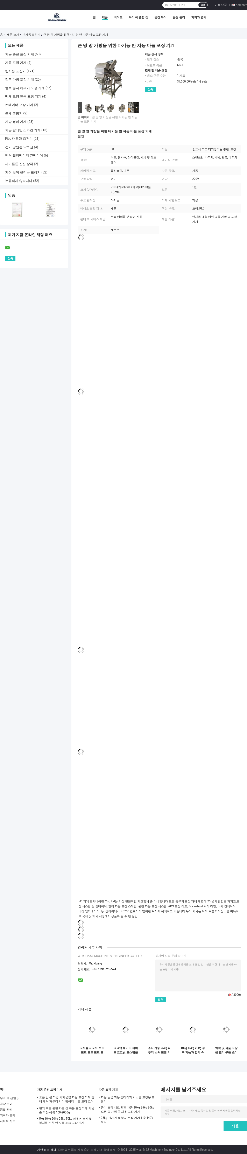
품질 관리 (179, 17)
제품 (105, 17)
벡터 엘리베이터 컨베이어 (24, 155)
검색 (202, 4)
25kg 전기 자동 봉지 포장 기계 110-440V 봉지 (127, 1120)
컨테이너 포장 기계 (19, 105)
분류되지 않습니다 (18, 181)
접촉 (150, 89)
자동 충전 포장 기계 (19, 54)
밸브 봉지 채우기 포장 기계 (25, 88)
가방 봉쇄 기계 (16, 122)
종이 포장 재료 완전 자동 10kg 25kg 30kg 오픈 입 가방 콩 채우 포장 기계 (127, 1109)
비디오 (118, 17)
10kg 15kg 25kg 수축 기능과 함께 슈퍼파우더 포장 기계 (193, 1050)
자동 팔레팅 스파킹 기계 (23, 130)
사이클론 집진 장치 (19, 164)
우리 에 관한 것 (138, 17)
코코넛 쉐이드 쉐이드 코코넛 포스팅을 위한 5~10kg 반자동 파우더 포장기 (125, 1050)
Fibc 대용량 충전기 (19, 139)
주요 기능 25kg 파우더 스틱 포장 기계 (159, 1050)
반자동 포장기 (31, 34)
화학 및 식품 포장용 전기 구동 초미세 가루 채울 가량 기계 (226, 1050)
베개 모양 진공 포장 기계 (23, 96)
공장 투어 (160, 17)
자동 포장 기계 (16, 63)
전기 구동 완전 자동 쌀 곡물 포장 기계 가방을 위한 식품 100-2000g (66, 1110)
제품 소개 (13, 34)
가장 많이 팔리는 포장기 (23, 172)
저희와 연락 (198, 17)
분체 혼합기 (13, 113)
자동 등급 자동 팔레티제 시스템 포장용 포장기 (128, 1099)
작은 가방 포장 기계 (19, 79)
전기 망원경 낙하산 (19, 147)
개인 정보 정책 (46, 1149)
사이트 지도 (7, 1121)
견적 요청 (221, 4)
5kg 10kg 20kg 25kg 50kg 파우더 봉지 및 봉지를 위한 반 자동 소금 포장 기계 (65, 1120)
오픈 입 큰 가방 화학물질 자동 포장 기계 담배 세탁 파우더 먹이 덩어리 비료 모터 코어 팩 (66, 1100)
